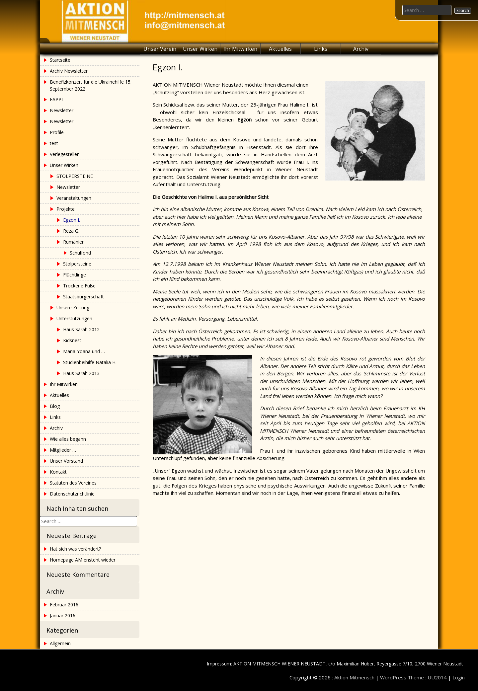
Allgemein (60, 643)
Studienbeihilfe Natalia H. (90, 362)
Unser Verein (159, 48)
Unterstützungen (74, 318)
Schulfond (80, 253)
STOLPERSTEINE (74, 176)
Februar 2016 (64, 604)
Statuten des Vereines (73, 483)
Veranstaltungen (73, 198)
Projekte (65, 209)
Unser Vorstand (66, 461)
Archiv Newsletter (69, 71)
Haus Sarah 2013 (81, 373)
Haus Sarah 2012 (81, 329)
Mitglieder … (63, 450)
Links (320, 48)
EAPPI (56, 99)
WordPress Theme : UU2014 (413, 677)
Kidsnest (72, 340)
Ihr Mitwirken (240, 48)
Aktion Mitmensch (354, 677)
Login (458, 677)
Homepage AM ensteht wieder (83, 560)
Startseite (60, 60)
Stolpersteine (77, 264)
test (54, 143)
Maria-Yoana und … (84, 351)
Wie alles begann (68, 439)
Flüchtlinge (74, 274)
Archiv (360, 48)
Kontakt (58, 472)
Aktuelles (280, 48)
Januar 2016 (62, 615)
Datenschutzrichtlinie (72, 494)
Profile (57, 132)
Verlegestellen (65, 154)
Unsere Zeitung (72, 307)
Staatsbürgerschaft (83, 296)
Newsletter (61, 110)
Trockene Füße (79, 285)
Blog (55, 406)
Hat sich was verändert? (75, 549)
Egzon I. (71, 220)
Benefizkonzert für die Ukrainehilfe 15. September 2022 (90, 85)
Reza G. (71, 231)
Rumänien (74, 242)
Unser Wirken (200, 48)
